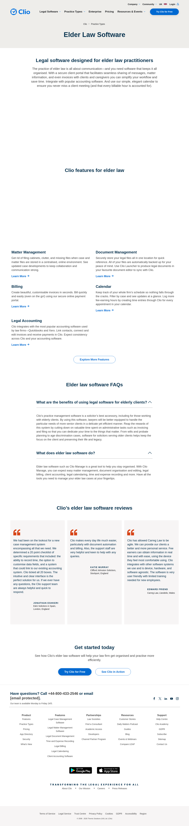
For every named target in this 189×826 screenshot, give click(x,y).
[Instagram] (177, 698)
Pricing (109, 11)
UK (163, 4)
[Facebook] (154, 698)
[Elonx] (160, 698)
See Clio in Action (113, 671)
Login (174, 4)
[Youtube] (171, 698)
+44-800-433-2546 (63, 693)
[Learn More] (21, 276)
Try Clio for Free (164, 11)
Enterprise (95, 11)
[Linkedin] (165, 698)
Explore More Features (94, 359)
